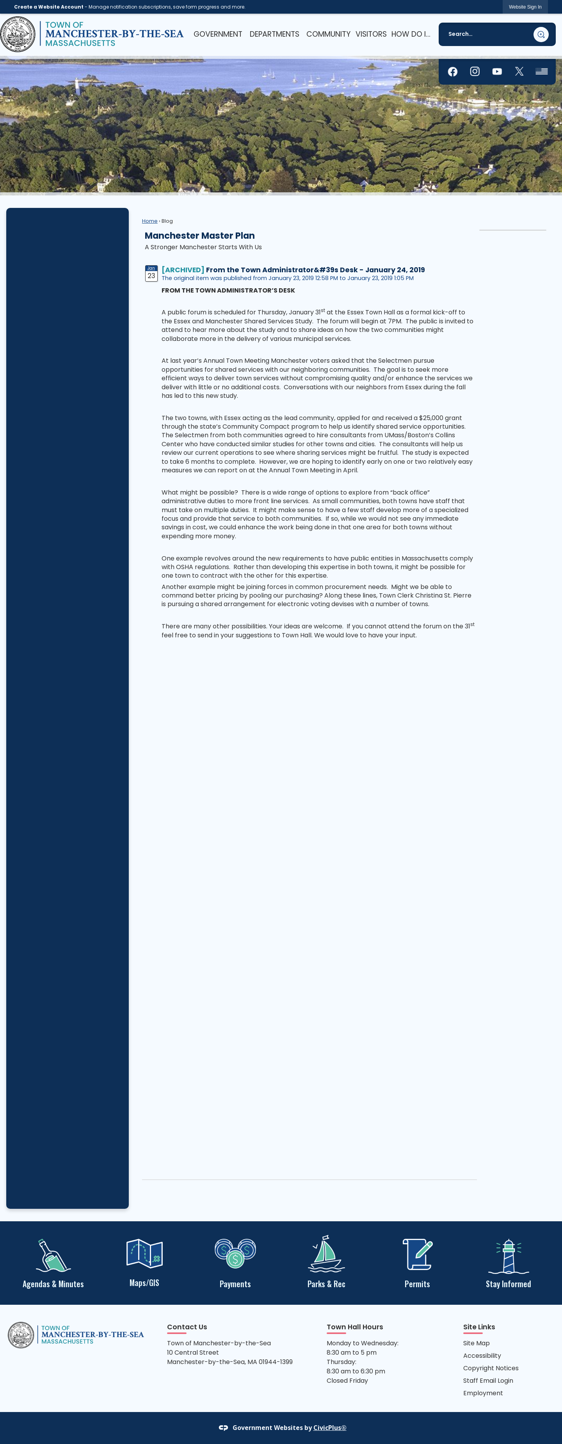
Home (150, 221)
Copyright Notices (491, 1368)
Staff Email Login (488, 1380)
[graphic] (453, 71)
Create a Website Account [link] (49, 7)
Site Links (479, 1327)
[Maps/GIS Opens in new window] (144, 1262)
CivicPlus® (330, 1427)
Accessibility (482, 1355)
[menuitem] (218, 34)
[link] (525, 7)
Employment (483, 1393)
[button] (541, 34)
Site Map (476, 1343)
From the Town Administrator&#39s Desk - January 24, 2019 (315, 270)
